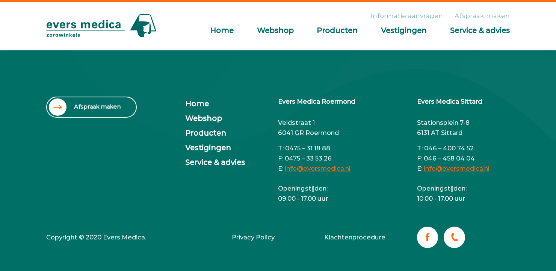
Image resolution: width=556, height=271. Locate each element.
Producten (337, 30)
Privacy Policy (253, 237)
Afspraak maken (482, 16)
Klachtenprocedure (354, 237)
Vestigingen (404, 30)
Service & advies (480, 30)
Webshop (275, 30)
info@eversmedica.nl (318, 168)
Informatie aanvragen (407, 16)
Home (222, 30)
